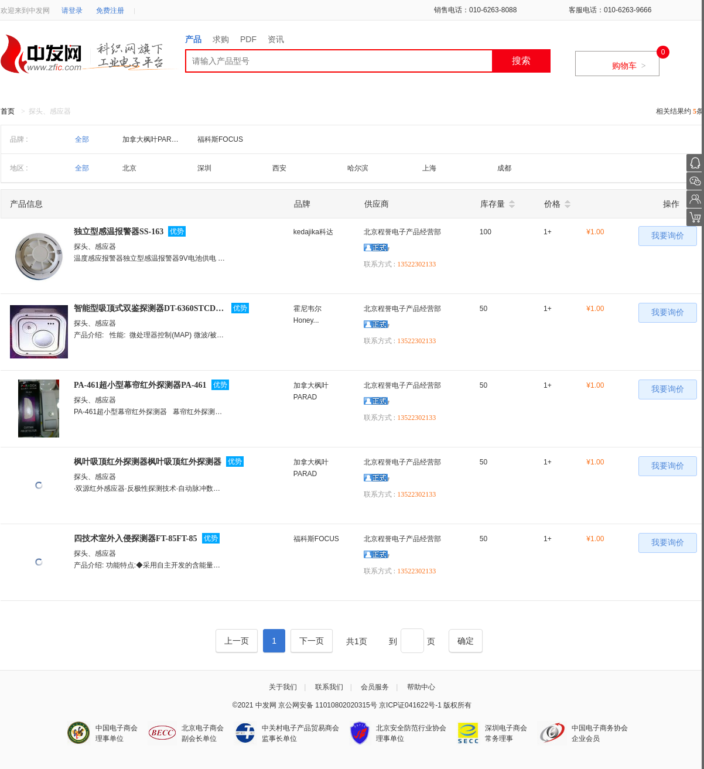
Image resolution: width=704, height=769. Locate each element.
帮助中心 (421, 687)
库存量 (492, 204)
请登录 (72, 10)
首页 (8, 111)
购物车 (629, 65)
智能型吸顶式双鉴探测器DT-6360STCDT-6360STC (150, 308)
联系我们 (329, 687)
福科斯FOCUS (220, 139)
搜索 (521, 61)
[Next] (312, 640)
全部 (82, 139)
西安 (279, 168)
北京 (129, 168)
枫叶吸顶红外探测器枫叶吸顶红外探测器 (147, 461)
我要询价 (667, 235)
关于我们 (283, 687)
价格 (552, 204)
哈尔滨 (357, 168)
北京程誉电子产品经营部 (402, 232)
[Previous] (237, 640)
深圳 (204, 168)
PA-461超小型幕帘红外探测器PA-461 (140, 385)
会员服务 (375, 687)
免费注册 (110, 10)
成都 (504, 168)
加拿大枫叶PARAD (151, 139)
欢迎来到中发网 (25, 10)
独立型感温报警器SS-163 (118, 231)
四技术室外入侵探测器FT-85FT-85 (135, 538)
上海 (429, 168)
